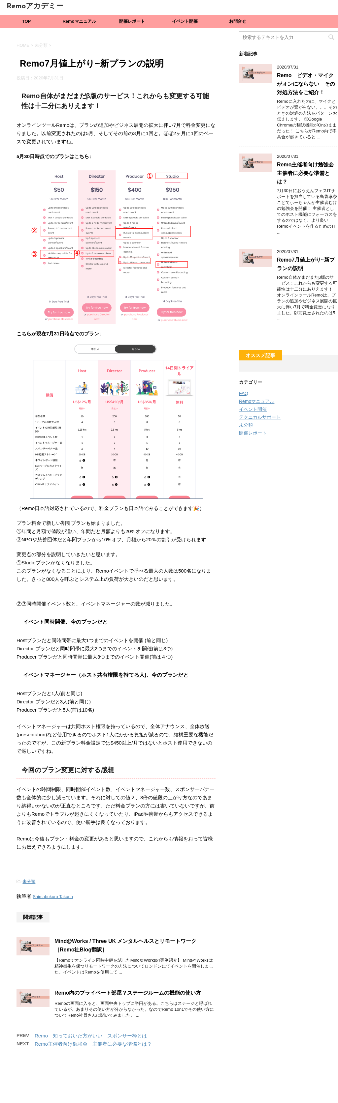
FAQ (243, 393)
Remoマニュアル (79, 21)
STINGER (230, 1090)
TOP (26, 21)
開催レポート (132, 21)
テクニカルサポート (260, 417)
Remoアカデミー (35, 6)
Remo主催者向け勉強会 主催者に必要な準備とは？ (93, 1044)
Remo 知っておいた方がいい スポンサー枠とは (91, 1035)
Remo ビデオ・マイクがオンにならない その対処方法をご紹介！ (306, 83)
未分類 (28, 881)
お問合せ (237, 21)
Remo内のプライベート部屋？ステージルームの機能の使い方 (127, 993)
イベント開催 (185, 21)
